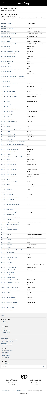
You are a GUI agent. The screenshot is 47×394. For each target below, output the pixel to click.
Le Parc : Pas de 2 (11, 269)
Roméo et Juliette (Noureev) (13, 26)
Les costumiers (5, 354)
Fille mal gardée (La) (11, 119)
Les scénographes (5, 352)
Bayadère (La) (10, 28)
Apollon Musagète (11, 38)
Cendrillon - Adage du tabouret (14, 129)
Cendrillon (9, 23)
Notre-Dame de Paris (11, 151)
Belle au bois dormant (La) (12, 149)
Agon (8, 237)
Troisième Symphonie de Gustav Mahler (16, 76)
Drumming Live (10, 219)
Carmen (8, 254)
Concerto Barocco (11, 277)
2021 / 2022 (3, 292)
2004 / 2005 (3, 23)
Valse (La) (9, 232)
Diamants (9, 239)
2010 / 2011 (3, 91)
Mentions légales (21, 390)
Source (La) (9, 126)
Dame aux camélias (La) (12, 83)
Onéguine (9, 66)
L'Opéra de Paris (6, 390)
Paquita (8, 36)
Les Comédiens (4, 343)
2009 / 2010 (3, 81)
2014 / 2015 (3, 164)
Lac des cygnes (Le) (11, 33)
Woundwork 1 (10, 191)
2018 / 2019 (3, 254)
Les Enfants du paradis (12, 96)
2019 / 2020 (3, 277)
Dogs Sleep (9, 259)
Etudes (8, 179)
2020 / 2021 (3, 287)
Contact (13, 390)
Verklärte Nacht (10, 214)
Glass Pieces (9, 262)
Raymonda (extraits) (11, 53)
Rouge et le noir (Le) (11, 297)
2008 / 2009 (3, 61)
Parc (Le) (9, 104)
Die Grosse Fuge (10, 199)
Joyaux (8, 31)
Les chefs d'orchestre (6, 344)
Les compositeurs (5, 330)
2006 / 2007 (3, 38)
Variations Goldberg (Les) (12, 212)
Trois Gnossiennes (11, 252)
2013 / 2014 (3, 149)
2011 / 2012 (3, 114)
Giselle (8, 131)
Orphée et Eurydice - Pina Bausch (14, 156)
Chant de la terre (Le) (11, 161)
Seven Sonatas (10, 207)
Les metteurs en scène (6, 350)
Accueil (3, 315)
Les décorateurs (5, 355)
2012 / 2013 (3, 129)
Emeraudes (9, 244)
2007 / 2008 (3, 46)
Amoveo (8, 81)
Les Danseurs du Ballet (7, 341)
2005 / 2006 (3, 28)
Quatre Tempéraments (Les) (13, 51)
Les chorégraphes (5, 332)
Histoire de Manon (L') (12, 121)
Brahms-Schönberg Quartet (13, 196)
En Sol (8, 63)
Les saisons (4, 321)
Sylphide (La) (9, 139)
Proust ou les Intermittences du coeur (15, 68)
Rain (8, 106)
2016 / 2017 (3, 217)
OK (44, 366)
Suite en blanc (10, 58)
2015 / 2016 (3, 194)
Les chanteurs (5, 338)
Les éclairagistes (5, 357)
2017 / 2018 (3, 237)
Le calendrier (4, 323)
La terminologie (5, 363)
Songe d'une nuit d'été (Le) (13, 222)
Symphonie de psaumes (12, 227)
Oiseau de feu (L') (11, 134)
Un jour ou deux (10, 146)
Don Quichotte (10, 242)
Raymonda (9, 71)
